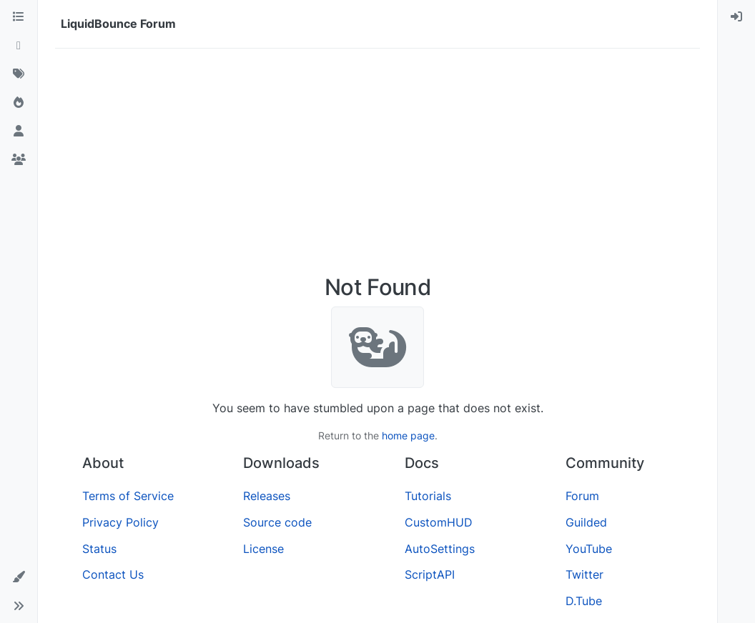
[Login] (736, 17)
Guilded (586, 522)
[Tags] (18, 74)
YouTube (589, 549)
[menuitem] (736, 17)
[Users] (18, 131)
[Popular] (18, 102)
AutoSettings (440, 549)
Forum (582, 496)
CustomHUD (439, 522)
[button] (18, 577)
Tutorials (428, 496)
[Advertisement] (377, 167)
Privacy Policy (120, 522)
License (263, 549)
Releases (266, 496)
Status (99, 549)
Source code (277, 522)
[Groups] (18, 160)
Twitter (584, 574)
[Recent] (18, 45)
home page (408, 435)
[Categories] (18, 17)
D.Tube (584, 601)
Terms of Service (128, 496)
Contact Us (113, 574)
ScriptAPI (430, 574)
